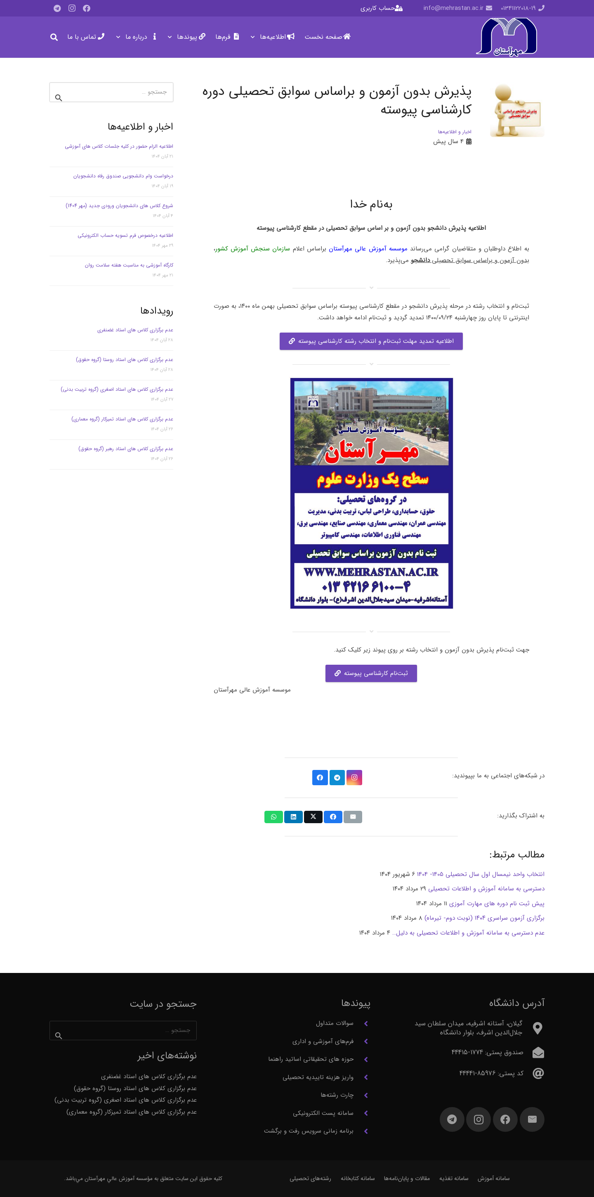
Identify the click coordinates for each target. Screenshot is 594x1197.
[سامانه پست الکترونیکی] (362, 1113)
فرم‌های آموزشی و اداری (323, 1041)
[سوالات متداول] (362, 1024)
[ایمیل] (532, 1119)
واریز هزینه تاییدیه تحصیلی (318, 1077)
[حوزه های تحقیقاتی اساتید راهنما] (362, 1059)
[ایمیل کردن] (353, 817)
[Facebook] (86, 8)
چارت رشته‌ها (337, 1095)
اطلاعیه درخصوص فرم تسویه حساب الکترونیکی (125, 235)
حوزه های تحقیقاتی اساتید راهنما (311, 1059)
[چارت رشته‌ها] (362, 1095)
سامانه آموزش (494, 1178)
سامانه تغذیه (454, 1178)
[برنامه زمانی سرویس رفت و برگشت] (362, 1131)
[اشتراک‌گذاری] (333, 817)
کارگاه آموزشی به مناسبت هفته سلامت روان (129, 265)
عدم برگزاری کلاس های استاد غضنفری (135, 330)
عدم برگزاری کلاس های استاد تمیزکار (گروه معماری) (122, 419)
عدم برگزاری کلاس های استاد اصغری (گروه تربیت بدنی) (117, 389)
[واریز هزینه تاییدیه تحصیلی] (362, 1077)
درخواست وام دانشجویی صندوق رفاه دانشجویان (123, 176)
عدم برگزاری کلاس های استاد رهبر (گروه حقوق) (125, 449)
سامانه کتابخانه (358, 1178)
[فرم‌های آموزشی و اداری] (362, 1041)
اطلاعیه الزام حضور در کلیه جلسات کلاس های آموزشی (119, 146)
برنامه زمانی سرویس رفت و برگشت (309, 1131)
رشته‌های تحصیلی (310, 1178)
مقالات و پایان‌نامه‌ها (407, 1178)
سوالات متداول (335, 1023)
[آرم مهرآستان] (506, 37)
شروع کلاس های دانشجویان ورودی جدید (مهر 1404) (119, 206)
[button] (254, 37)
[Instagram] (71, 8)
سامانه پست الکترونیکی (323, 1113)
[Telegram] (57, 8)
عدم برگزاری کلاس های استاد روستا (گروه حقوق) (124, 360)
